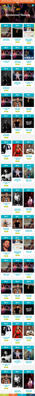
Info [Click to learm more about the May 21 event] (28, 196)
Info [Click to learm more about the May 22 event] (6, 238)
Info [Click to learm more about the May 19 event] (28, 158)
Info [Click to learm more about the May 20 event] (6, 206)
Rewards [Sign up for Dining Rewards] (13, 394)
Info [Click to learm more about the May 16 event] (28, 64)
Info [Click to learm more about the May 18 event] (28, 132)
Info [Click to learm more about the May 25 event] (28, 313)
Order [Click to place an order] (4, 394)
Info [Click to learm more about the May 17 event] (28, 111)
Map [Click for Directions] (30, 394)
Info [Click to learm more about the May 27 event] (6, 382)
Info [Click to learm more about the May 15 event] (17, 42)
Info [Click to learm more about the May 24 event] (6, 313)
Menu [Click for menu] (22, 394)
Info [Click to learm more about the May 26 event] (28, 334)
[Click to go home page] (6, 8)
